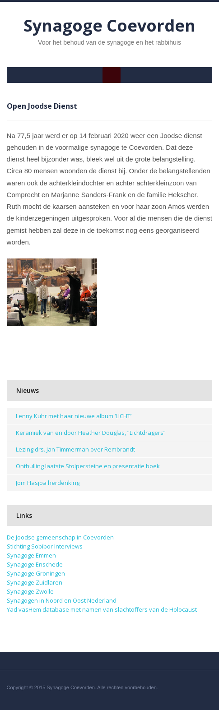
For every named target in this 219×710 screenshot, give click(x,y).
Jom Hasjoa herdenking (47, 483)
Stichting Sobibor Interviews (45, 546)
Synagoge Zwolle (30, 591)
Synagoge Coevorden (109, 25)
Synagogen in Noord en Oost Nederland (61, 600)
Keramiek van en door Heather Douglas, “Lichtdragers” (91, 433)
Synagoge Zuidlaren (34, 582)
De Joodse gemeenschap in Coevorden (60, 537)
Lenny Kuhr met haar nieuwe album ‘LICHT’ (73, 416)
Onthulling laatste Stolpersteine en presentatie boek (88, 466)
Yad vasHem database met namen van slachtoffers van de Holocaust (102, 609)
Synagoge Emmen (31, 555)
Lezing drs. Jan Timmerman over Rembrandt (75, 449)
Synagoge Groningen (36, 573)
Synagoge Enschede (35, 564)
